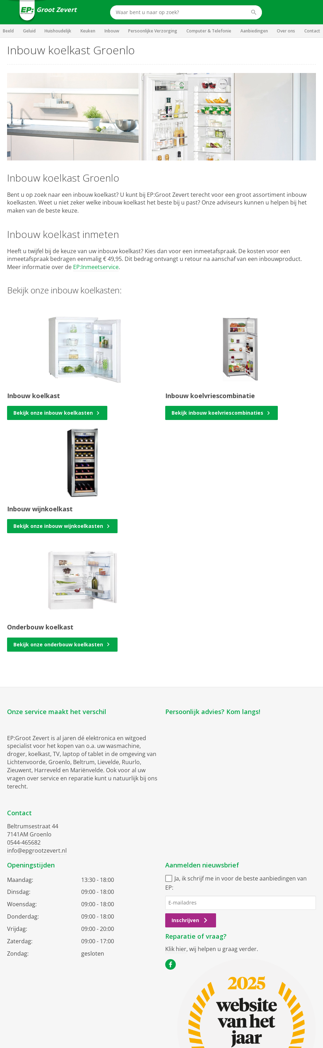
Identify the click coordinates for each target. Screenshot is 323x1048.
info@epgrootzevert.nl (37, 850)
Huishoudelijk (57, 31)
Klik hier (175, 949)
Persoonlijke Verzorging (152, 31)
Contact (312, 31)
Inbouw (111, 31)
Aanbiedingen (254, 31)
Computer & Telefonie (208, 31)
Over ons (286, 31)
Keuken (87, 31)
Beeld (8, 31)
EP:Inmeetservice (96, 267)
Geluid (29, 31)
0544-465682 (24, 842)
